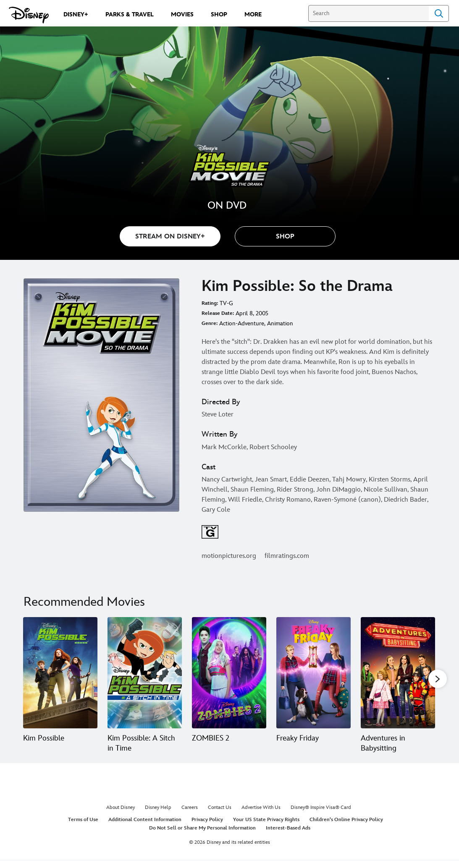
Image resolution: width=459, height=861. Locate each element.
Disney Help (158, 809)
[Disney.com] (29, 15)
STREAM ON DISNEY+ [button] (170, 237)
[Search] (368, 13)
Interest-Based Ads (288, 830)
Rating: (210, 303)
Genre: (210, 323)
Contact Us (219, 809)
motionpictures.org (229, 556)
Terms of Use (83, 822)
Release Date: (218, 313)
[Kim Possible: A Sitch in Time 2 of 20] (145, 673)
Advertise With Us (261, 809)
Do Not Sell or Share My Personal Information (202, 830)
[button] (285, 236)
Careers (189, 809)
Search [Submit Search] (439, 13)
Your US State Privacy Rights (266, 822)
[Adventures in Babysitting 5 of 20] (398, 673)
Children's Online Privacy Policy (346, 822)
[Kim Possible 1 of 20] (60, 673)
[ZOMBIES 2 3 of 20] (229, 673)
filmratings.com (287, 556)
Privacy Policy (207, 822)
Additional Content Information (144, 822)
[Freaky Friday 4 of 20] (313, 673)
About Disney (120, 809)
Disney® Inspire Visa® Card (321, 809)
